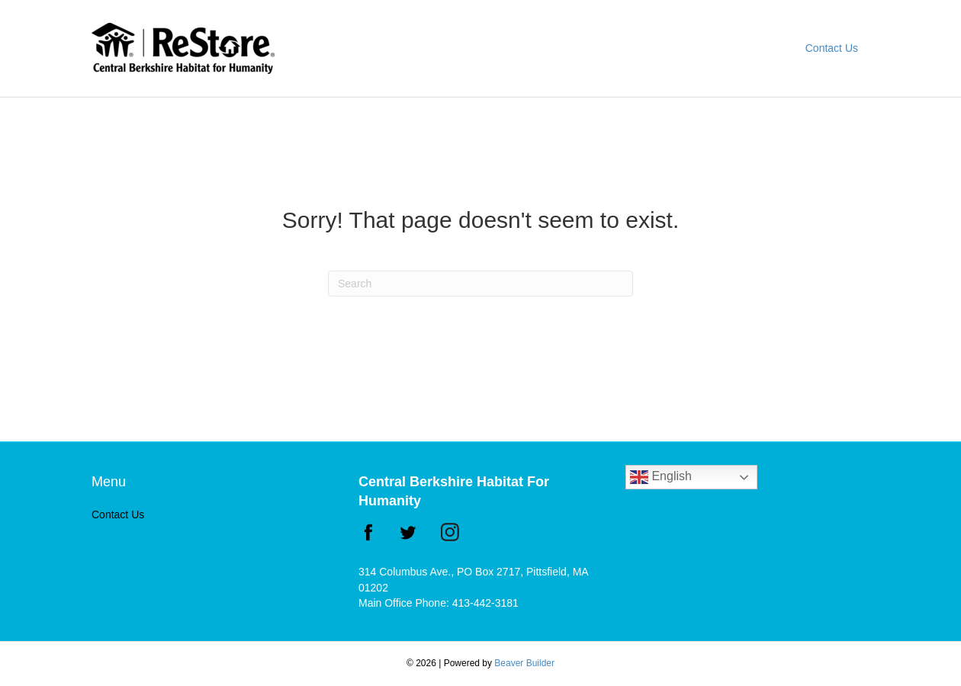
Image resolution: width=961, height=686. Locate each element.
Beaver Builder (524, 663)
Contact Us (831, 48)
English (661, 477)
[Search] (480, 284)
